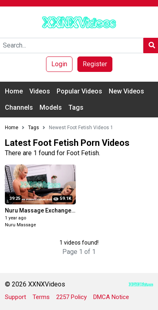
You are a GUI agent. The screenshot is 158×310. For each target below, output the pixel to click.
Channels (19, 107)
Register (95, 64)
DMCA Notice (111, 297)
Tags (75, 107)
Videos (39, 91)
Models (51, 107)
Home (14, 91)
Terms (41, 297)
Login (59, 64)
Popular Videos (79, 91)
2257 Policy (71, 297)
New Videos (126, 91)
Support (15, 297)
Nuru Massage (20, 225)
